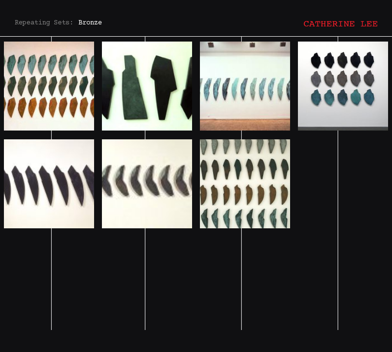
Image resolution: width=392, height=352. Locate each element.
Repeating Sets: (44, 23)
